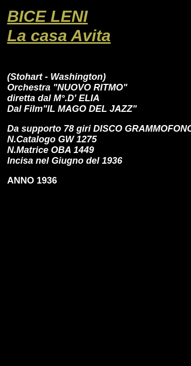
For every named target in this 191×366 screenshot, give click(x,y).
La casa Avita (59, 35)
